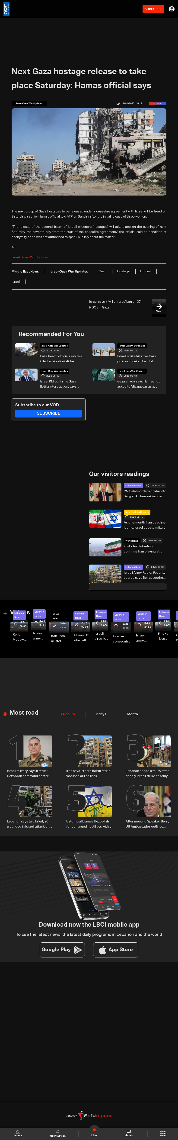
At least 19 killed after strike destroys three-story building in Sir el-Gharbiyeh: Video (81, 638)
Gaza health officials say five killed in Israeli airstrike (61, 359)
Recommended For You (51, 334)
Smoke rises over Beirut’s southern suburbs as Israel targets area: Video (164, 636)
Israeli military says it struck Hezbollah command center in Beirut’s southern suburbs (29, 773)
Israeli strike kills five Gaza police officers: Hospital (136, 359)
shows (128, 1133)
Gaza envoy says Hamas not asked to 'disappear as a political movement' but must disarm (139, 384)
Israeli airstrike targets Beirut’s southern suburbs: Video (101, 636)
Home (18, 1133)
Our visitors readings (119, 474)
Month (131, 714)
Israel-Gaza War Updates (54, 346)
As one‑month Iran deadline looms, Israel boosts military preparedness (145, 525)
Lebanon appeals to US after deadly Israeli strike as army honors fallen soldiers (147, 773)
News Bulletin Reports (137, 512)
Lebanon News (133, 486)
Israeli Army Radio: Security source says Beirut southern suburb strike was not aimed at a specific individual (145, 575)
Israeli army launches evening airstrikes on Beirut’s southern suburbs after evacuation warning (144, 638)
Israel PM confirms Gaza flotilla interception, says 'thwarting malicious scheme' (61, 384)
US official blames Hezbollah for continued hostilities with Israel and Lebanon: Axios (87, 824)
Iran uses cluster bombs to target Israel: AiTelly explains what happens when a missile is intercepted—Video (60, 639)
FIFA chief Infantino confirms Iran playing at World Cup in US (141, 549)
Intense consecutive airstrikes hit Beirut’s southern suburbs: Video (122, 639)
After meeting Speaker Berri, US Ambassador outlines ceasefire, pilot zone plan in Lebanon (147, 824)
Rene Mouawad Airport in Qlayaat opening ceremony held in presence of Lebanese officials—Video (20, 637)
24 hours (67, 714)
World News (131, 540)
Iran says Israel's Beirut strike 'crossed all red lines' (88, 773)
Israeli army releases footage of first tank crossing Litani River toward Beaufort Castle (39, 636)
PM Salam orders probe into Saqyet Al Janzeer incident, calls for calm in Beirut (145, 494)
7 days (100, 714)
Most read (24, 713)
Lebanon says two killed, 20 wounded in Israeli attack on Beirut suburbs (28, 824)
